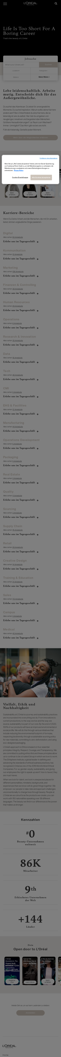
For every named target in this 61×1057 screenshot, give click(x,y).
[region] (31, 169)
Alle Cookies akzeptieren (41, 177)
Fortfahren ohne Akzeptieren (49, 158)
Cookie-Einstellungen (20, 177)
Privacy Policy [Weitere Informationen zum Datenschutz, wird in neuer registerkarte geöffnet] (18, 170)
